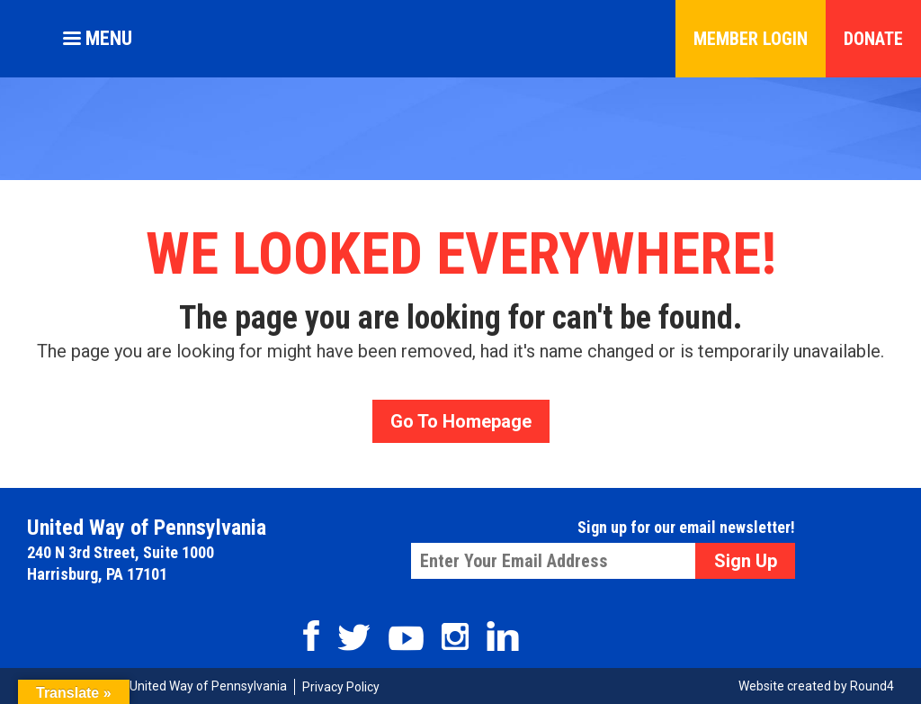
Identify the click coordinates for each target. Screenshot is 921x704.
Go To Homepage (461, 421)
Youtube (406, 638)
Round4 (872, 686)
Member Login (750, 39)
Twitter (354, 637)
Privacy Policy (341, 687)
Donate (873, 39)
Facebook (311, 635)
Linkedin (503, 636)
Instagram (455, 636)
